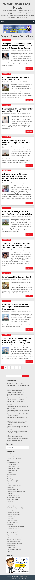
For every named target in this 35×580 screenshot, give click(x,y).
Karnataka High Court (12, 497)
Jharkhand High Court (12, 495)
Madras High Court (11, 510)
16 (16, 367)
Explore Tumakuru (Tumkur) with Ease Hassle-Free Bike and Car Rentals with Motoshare (16, 403)
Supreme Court (10, 535)
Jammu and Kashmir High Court (14, 491)
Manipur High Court (11, 512)
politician (9, 524)
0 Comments (28, 50)
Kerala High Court (11, 499)
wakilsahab (7, 50)
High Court (9, 483)
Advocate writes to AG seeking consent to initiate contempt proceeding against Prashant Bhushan (15, 177)
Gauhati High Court (11, 478)
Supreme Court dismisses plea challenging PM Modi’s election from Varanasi (15, 306)
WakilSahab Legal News (17, 5)
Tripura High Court (11, 545)
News (8, 518)
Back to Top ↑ (24, 578)
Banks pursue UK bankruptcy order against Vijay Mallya (17, 109)
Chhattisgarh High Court (13, 468)
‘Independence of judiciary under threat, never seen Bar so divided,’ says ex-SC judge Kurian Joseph (17, 45)
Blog (8, 460)
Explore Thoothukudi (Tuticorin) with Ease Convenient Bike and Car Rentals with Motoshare (17, 422)
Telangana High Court (12, 541)
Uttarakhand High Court (12, 549)
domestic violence (11, 474)
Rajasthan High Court (12, 528)
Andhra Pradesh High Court (13, 458)
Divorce (9, 472)
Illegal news (10, 487)
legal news (9, 503)
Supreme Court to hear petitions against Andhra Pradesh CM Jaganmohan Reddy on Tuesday (16, 245)
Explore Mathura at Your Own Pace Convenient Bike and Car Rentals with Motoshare (16, 394)
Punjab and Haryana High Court (14, 526)
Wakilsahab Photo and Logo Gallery (15, 383)
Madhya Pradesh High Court (13, 508)
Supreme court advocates (13, 537)
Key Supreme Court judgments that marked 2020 (15, 78)
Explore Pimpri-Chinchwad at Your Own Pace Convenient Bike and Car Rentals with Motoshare (17, 428)
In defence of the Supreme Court (16, 276)
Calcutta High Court (11, 466)
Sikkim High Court (11, 533)
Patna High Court (11, 522)
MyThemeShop (16, 578)
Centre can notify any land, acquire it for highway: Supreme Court (16, 142)
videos (8, 551)
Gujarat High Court (11, 481)
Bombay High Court (11, 462)
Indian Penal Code (11, 489)
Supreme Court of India (17, 50)
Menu (2, 21)
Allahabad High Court (12, 456)
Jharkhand (9, 493)
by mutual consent (11, 464)
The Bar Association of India (13, 543)
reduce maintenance (12, 530)
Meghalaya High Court (12, 514)
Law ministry (10, 501)
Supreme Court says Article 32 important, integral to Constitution (17, 212)
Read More (29, 68)
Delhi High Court (11, 470)
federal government (11, 476)
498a (8, 454)
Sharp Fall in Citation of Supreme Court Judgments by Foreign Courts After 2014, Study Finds (16, 340)
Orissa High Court (11, 520)
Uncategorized (10, 547)
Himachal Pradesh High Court (14, 485)
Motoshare (9, 516)
